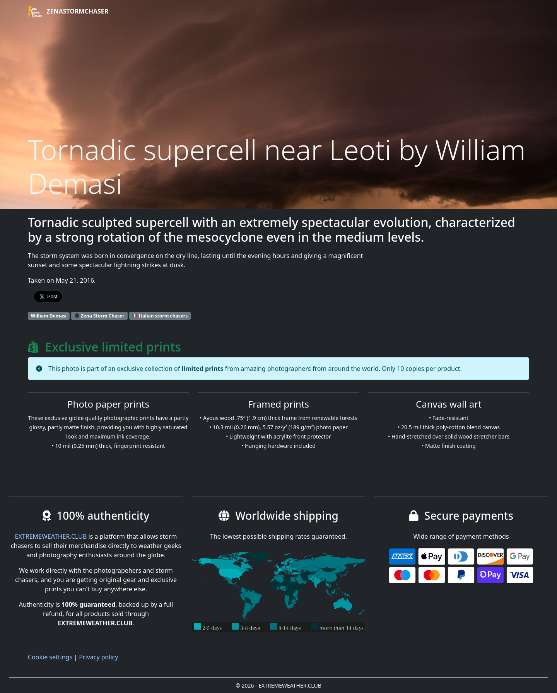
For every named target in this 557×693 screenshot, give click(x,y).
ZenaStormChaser (68, 12)
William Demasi (49, 315)
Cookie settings (50, 657)
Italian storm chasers (160, 315)
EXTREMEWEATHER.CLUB (51, 536)
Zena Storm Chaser (100, 315)
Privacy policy (98, 657)
